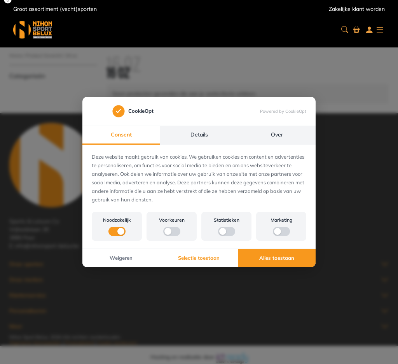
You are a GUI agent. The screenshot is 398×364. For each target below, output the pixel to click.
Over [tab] (277, 134)
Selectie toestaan (199, 258)
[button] (344, 29)
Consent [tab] (121, 134)
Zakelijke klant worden (357, 8)
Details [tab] (199, 134)
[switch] (117, 231)
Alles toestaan (276, 258)
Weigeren (121, 258)
